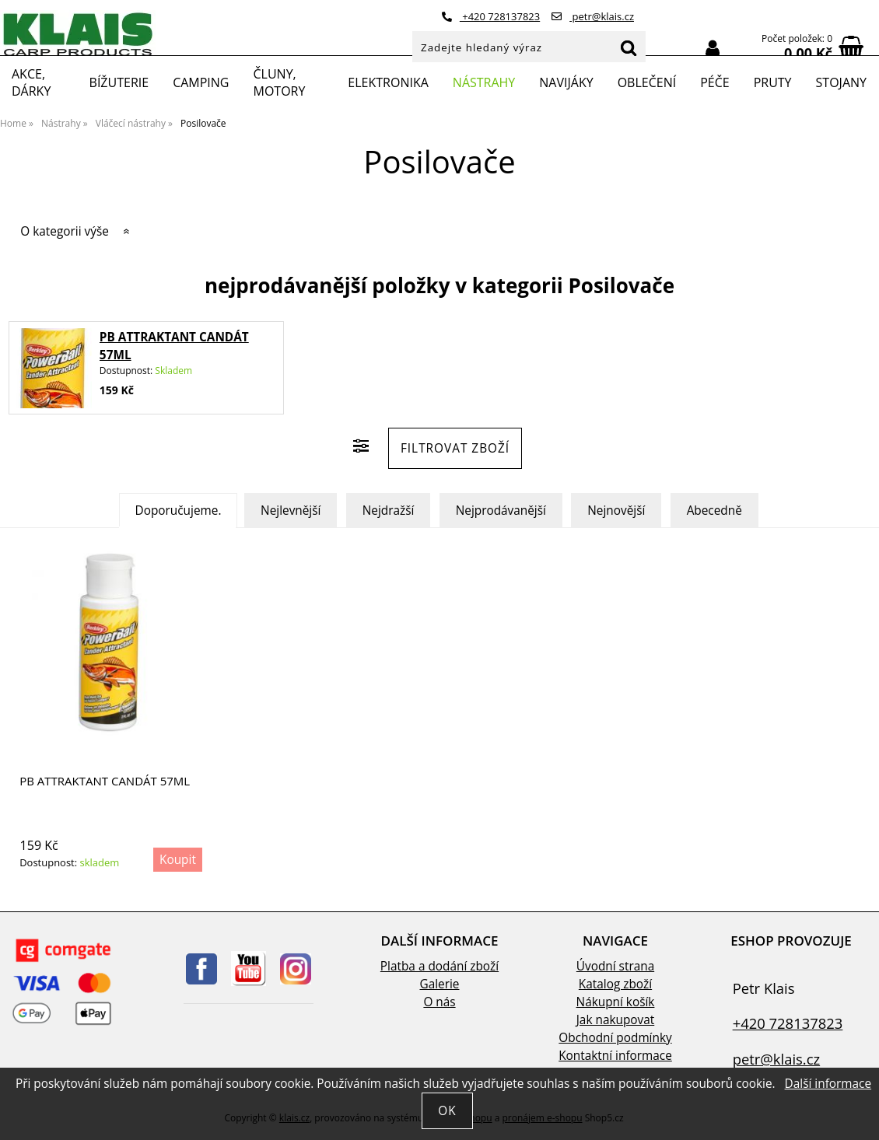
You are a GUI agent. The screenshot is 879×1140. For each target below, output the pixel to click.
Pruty (773, 82)
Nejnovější (616, 510)
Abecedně (714, 510)
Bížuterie (119, 82)
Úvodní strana (615, 966)
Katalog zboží (615, 984)
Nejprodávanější (501, 510)
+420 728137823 (491, 16)
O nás (439, 1002)
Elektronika (388, 82)
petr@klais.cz (593, 16)
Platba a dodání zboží (439, 966)
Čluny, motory (279, 82)
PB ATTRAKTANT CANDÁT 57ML (104, 781)
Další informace (828, 1083)
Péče (714, 82)
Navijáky (566, 82)
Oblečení (647, 82)
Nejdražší (388, 510)
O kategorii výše (64, 231)
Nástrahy (484, 82)
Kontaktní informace (615, 1055)
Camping (201, 82)
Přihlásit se (713, 48)
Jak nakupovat (615, 1020)
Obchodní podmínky (615, 1038)
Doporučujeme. (178, 510)
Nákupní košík (615, 1002)
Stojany (841, 82)
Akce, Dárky (31, 82)
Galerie (440, 984)
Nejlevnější (290, 510)
